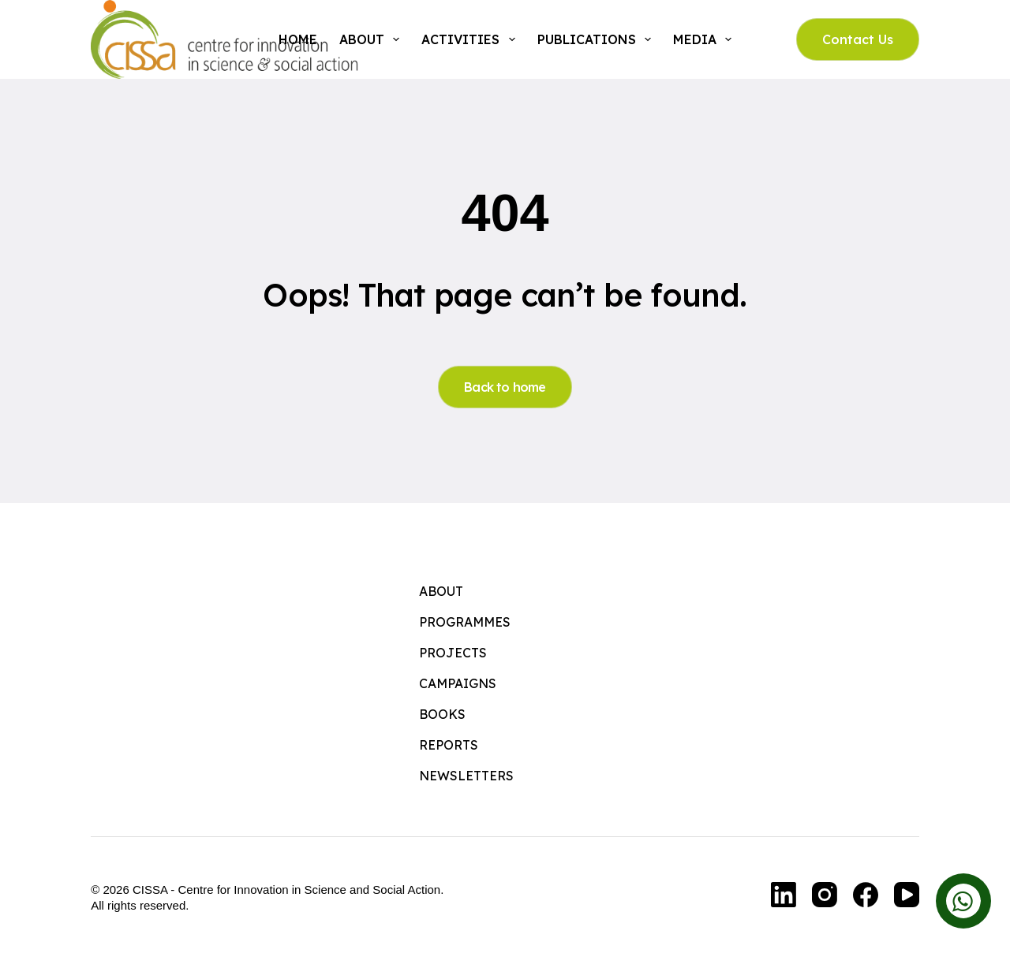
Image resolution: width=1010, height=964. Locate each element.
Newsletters (466, 775)
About (372, 39)
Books (442, 714)
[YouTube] (906, 894)
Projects (453, 653)
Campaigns (457, 683)
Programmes (465, 622)
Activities (471, 39)
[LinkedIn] (783, 894)
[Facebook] (865, 894)
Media (705, 39)
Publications (597, 39)
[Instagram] (824, 894)
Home (298, 39)
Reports (448, 745)
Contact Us (857, 39)
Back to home (504, 387)
